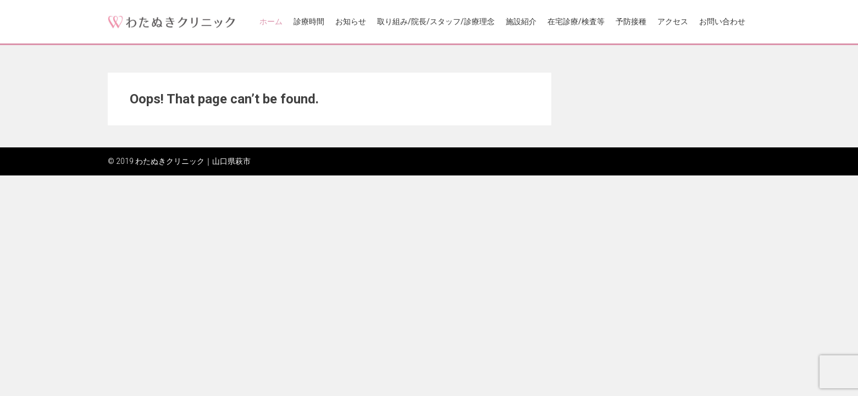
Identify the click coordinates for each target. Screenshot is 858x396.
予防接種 (631, 21)
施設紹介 (521, 21)
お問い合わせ (722, 21)
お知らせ (350, 21)
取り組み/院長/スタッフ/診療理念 (436, 21)
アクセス (672, 21)
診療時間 (309, 21)
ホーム (271, 21)
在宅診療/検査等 (576, 21)
